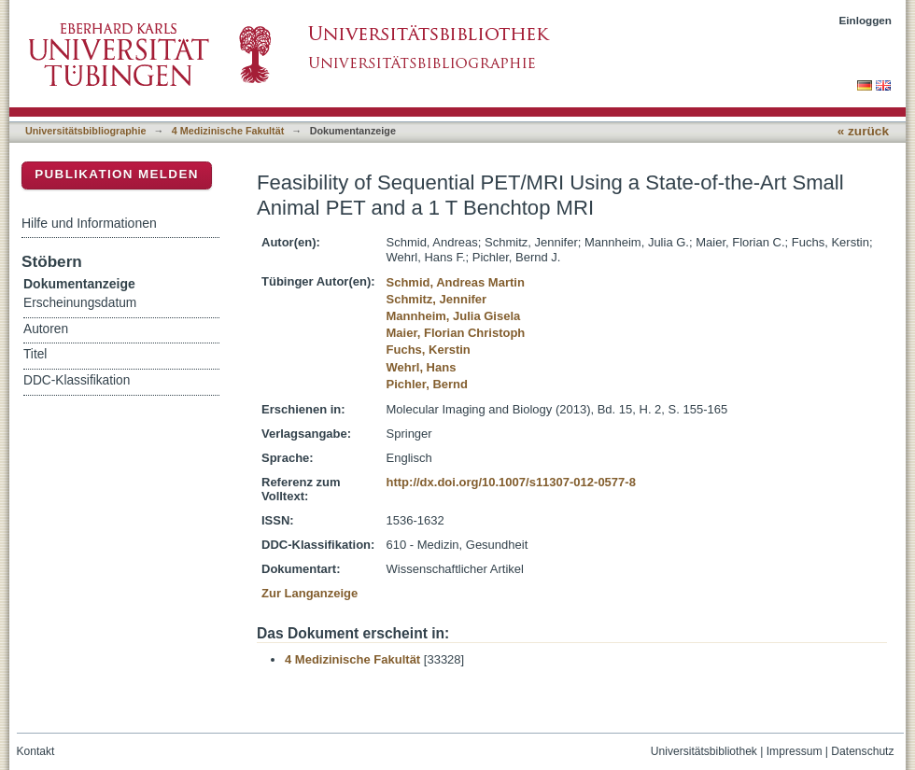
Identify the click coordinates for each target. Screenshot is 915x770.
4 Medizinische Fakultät (228, 130)
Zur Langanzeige (309, 593)
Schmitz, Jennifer (437, 299)
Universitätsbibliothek (704, 751)
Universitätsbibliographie (85, 130)
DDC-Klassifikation (76, 380)
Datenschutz (862, 751)
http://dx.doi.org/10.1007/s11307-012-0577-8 (511, 482)
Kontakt (36, 751)
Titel (35, 354)
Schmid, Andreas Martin (456, 282)
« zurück (863, 131)
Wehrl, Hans (422, 367)
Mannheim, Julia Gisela (454, 316)
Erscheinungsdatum (79, 303)
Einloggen (866, 20)
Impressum (795, 751)
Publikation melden (117, 174)
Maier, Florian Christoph (456, 333)
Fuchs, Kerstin (429, 350)
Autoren (45, 329)
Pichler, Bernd (427, 384)
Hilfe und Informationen (89, 223)
